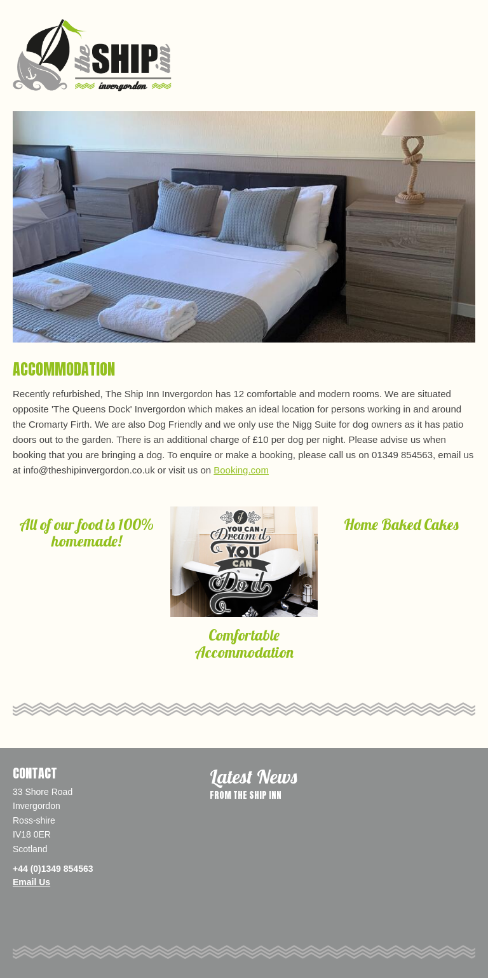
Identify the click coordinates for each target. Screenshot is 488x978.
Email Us (31, 882)
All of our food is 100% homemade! (86, 532)
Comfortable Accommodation (244, 643)
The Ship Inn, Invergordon (92, 55)
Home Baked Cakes (401, 524)
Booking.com (241, 470)
